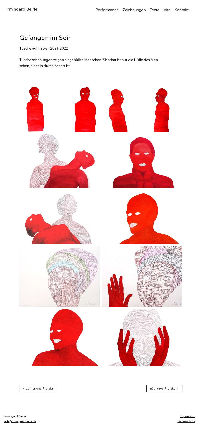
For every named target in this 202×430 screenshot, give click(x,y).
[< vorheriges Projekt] (38, 388)
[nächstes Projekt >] (164, 388)
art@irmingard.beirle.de (20, 421)
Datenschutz (186, 421)
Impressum (187, 416)
